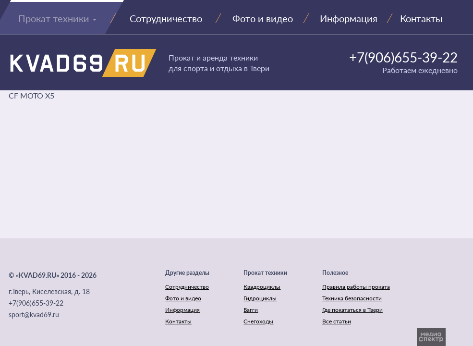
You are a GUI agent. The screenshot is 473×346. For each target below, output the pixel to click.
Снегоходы (258, 321)
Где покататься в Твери (352, 309)
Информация (182, 309)
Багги (250, 309)
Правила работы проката (356, 286)
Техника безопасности (352, 298)
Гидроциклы (260, 298)
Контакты (178, 321)
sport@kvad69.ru (34, 314)
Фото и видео (183, 298)
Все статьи (336, 321)
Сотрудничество (187, 286)
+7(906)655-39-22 (403, 57)
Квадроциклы (261, 286)
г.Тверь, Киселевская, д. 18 (49, 291)
